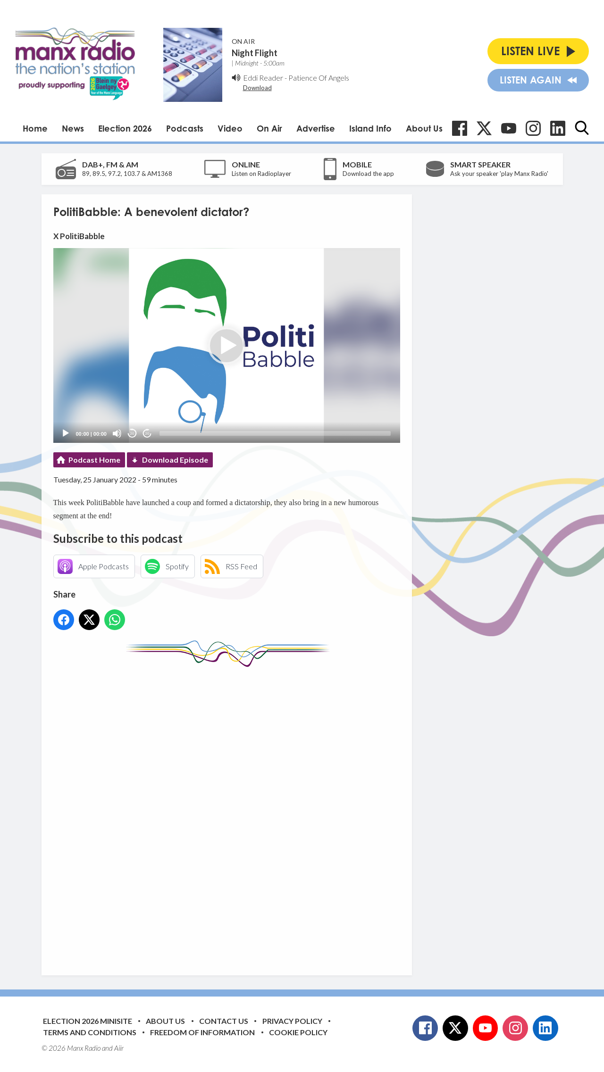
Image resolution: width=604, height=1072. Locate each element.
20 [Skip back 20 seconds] (132, 434)
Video (230, 128)
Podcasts (184, 128)
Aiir (119, 1048)
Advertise (315, 128)
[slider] (275, 433)
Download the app (368, 173)
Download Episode (175, 459)
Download (257, 87)
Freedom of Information (202, 1032)
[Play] (65, 433)
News (73, 128)
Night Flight (254, 53)
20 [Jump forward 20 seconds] (147, 434)
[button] (226, 346)
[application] (226, 345)
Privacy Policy (292, 1020)
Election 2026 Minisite (87, 1020)
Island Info (370, 128)
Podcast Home (94, 459)
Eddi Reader (263, 77)
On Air (269, 128)
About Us (424, 128)
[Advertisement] (230, 814)
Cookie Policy (298, 1032)
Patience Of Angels (318, 77)
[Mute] (117, 433)
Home (35, 128)
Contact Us (223, 1020)
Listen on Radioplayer (261, 173)
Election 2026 (125, 128)
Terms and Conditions (89, 1032)
